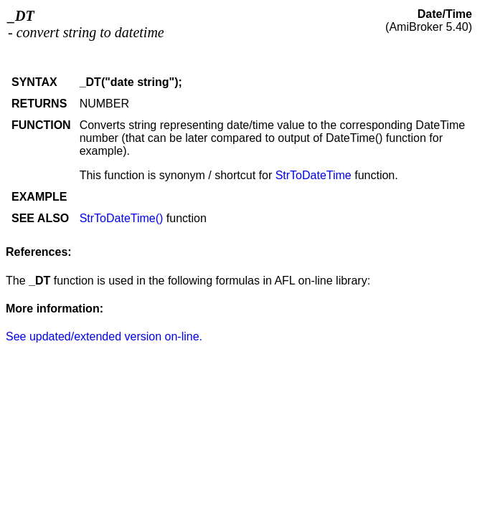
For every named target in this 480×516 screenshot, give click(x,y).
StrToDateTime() (122, 218)
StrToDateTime (314, 175)
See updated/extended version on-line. (104, 336)
